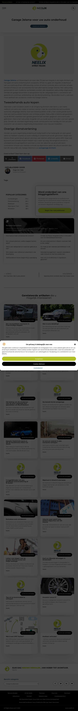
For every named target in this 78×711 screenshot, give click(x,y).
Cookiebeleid (38, 368)
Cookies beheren (39, 364)
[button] (75, 344)
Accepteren (39, 359)
